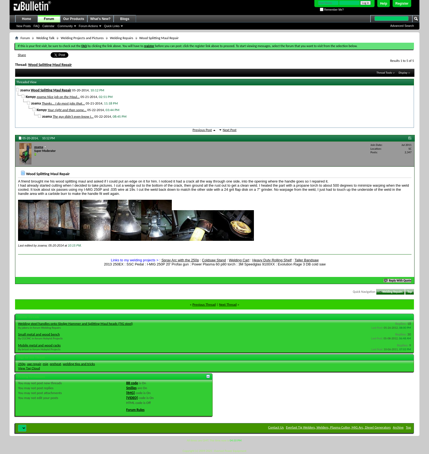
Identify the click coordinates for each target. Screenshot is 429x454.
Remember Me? (332, 9)
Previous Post (202, 130)
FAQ (37, 26)
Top (409, 292)
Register (401, 3)
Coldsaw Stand (214, 260)
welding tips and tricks (79, 364)
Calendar (48, 26)
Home (26, 19)
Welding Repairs (121, 38)
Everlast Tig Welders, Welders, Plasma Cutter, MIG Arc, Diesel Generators (338, 427)
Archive (398, 427)
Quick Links (112, 26)
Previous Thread (204, 304)
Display (403, 72)
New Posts (23, 26)
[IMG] (130, 393)
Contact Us (276, 427)
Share (22, 55)
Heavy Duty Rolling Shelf (272, 260)
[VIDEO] (132, 398)
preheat (55, 364)
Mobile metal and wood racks (39, 345)
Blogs (124, 19)
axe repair (34, 364)
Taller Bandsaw (307, 260)
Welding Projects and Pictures (82, 38)
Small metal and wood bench (39, 334)
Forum (49, 19)
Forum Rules (135, 410)
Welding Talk (45, 38)
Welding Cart (239, 260)
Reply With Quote (397, 280)
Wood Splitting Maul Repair (50, 64)
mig (45, 364)
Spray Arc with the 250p (180, 260)
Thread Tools (384, 72)
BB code (132, 383)
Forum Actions (88, 26)
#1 (409, 138)
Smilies (131, 388)
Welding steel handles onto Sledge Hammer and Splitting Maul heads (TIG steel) (75, 324)
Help (383, 3)
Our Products (73, 19)
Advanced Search (402, 25)
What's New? (100, 19)
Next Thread (228, 304)
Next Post (229, 130)
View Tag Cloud (29, 368)
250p (21, 364)
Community (65, 26)
